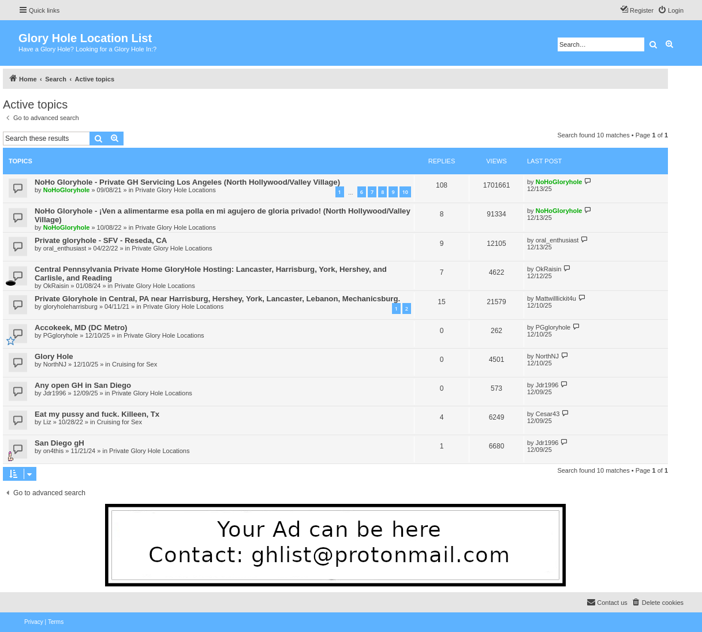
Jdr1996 (54, 393)
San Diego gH (59, 443)
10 (405, 192)
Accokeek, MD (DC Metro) (81, 327)
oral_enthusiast (65, 248)
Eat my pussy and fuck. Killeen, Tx (97, 414)
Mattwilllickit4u (556, 298)
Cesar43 (548, 413)
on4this (53, 450)
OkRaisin (56, 285)
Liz (47, 421)
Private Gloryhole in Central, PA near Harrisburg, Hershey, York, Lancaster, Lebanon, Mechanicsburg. (217, 298)
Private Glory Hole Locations (175, 189)
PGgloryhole (61, 335)
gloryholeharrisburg (70, 306)
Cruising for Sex (134, 364)
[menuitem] (671, 10)
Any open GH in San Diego (83, 385)
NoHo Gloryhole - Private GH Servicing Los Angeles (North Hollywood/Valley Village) (187, 182)
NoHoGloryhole (66, 189)
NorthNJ (54, 364)
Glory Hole (54, 356)
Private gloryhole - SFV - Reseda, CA (101, 240)
